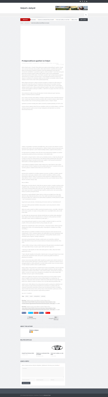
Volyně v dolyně (29, 63)
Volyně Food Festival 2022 (33, 19)
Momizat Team (47, 395)
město (27, 296)
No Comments (55, 63)
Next (56, 317)
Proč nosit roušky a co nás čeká (66, 19)
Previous (30, 317)
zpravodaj (43, 296)
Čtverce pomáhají (31, 318)
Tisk (58, 64)
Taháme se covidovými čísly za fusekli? (49, 19)
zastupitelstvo (37, 296)
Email (62, 64)
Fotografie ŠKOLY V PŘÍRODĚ (53, 319)
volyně (31, 296)
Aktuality (42, 63)
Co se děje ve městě (48, 63)
